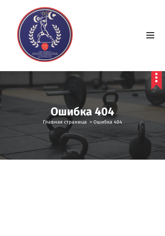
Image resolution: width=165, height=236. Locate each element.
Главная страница (65, 122)
